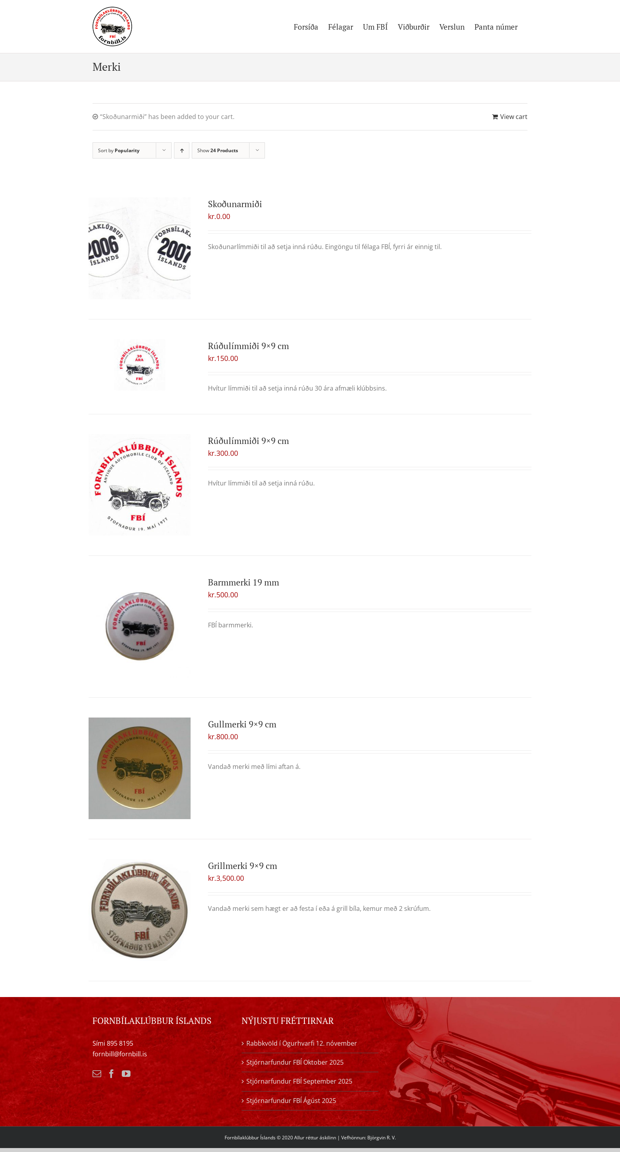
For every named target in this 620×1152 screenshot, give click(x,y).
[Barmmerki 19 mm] (140, 627)
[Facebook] (111, 1073)
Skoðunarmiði (235, 204)
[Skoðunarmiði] (140, 248)
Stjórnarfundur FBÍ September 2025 (299, 1081)
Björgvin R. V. (381, 1137)
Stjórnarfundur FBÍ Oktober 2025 (295, 1062)
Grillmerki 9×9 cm (242, 865)
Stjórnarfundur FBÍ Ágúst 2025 (291, 1100)
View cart (513, 116)
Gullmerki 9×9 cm (242, 724)
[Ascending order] (181, 150)
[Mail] (97, 1073)
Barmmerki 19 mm (243, 582)
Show (217, 150)
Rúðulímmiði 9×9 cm (248, 345)
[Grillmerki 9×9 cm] (140, 910)
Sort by (119, 150)
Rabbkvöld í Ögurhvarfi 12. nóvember (301, 1043)
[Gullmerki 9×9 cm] (140, 769)
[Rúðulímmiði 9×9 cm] (140, 365)
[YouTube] (126, 1073)
